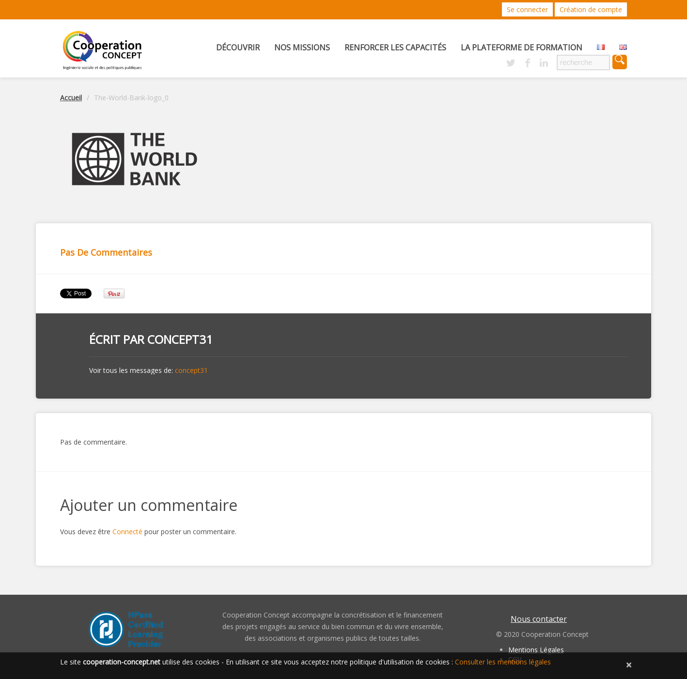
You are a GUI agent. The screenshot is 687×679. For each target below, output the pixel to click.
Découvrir (238, 47)
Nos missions (302, 47)
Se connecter (527, 9)
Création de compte (591, 9)
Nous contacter (539, 619)
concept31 (180, 339)
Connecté (127, 531)
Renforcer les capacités (395, 47)
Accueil (71, 97)
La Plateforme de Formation (521, 47)
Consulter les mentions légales (503, 661)
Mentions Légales (536, 649)
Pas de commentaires (106, 252)
